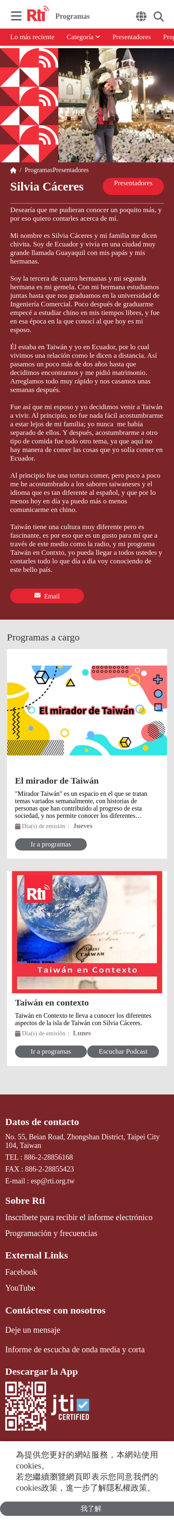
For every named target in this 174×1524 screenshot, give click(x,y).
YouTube (20, 1287)
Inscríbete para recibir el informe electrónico (79, 1217)
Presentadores (131, 37)
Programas (36, 169)
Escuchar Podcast (123, 1051)
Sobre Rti (25, 1200)
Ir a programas (51, 844)
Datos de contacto (42, 1121)
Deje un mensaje (32, 1329)
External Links (36, 1255)
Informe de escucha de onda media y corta (75, 1349)
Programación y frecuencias (51, 1233)
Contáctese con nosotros (55, 1310)
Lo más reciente (32, 37)
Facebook (21, 1271)
